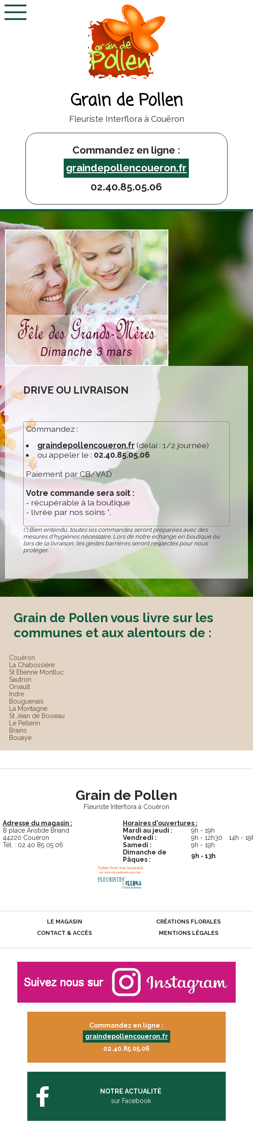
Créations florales (188, 921)
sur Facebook (131, 1095)
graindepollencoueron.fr (126, 168)
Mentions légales (188, 932)
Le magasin (64, 921)
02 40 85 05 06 (40, 845)
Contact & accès (64, 932)
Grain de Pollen (126, 101)
